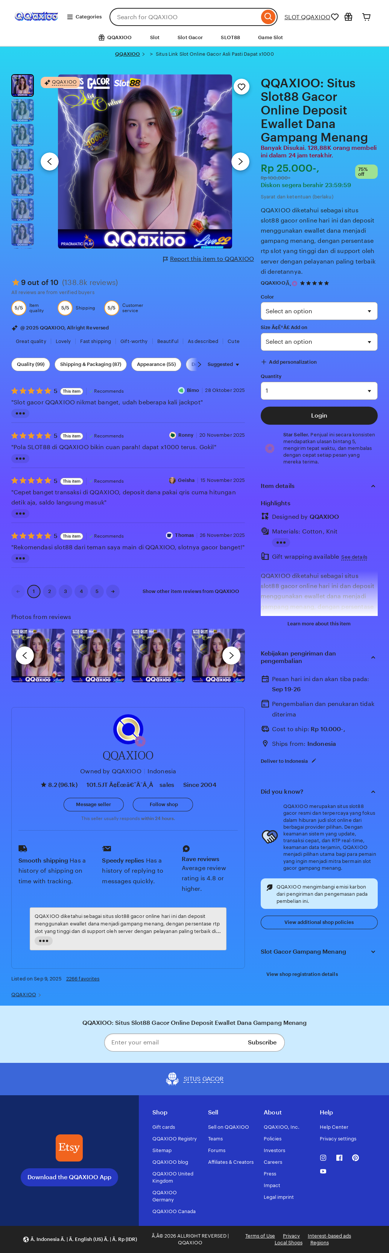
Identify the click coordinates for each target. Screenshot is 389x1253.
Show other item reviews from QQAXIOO (191, 591)
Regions (319, 1242)
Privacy (291, 1236)
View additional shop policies (319, 922)
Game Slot (270, 37)
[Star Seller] (294, 283)
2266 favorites (83, 979)
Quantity (271, 376)
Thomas (184, 535)
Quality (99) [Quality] (30, 364)
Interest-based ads (329, 1236)
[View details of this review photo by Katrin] (218, 655)
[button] (140, 741)
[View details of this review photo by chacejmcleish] (98, 655)
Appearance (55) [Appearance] (156, 364)
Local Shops (288, 1242)
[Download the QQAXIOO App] (69, 1148)
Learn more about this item (319, 623)
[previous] (25, 655)
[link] (18, 591)
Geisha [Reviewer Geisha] (186, 480)
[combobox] (184, 17)
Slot (155, 37)
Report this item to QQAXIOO (208, 259)
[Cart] (366, 17)
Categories (84, 17)
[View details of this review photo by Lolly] (38, 655)
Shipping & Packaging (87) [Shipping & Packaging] (90, 364)
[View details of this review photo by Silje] (158, 655)
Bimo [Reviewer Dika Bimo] (193, 390)
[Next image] (240, 161)
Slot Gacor (190, 37)
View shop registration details (302, 974)
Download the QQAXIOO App (69, 1177)
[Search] (268, 17)
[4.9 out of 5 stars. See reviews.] (315, 283)
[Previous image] (50, 161)
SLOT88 (230, 37)
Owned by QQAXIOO (110, 771)
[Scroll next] (199, 364)
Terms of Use (260, 1236)
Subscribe (262, 1042)
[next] (231, 655)
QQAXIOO (127, 54)
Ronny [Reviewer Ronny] (186, 435)
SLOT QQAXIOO (307, 17)
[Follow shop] (163, 804)
